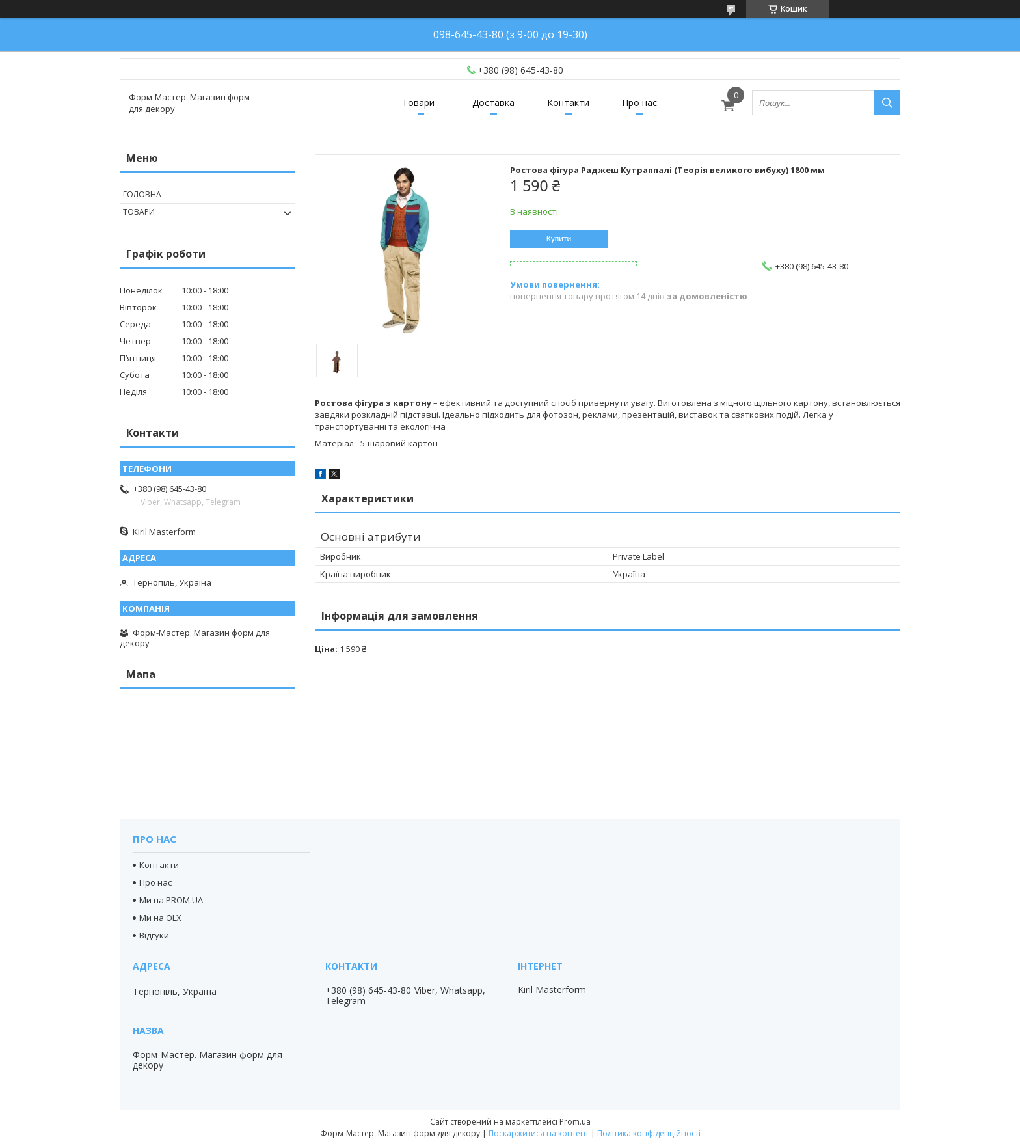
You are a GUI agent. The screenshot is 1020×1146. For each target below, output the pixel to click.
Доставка (493, 102)
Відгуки (154, 935)
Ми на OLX (160, 917)
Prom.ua (575, 1121)
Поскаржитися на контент (539, 1133)
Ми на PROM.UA (171, 900)
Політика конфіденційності (649, 1133)
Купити (558, 238)
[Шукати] (887, 102)
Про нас (639, 102)
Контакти (568, 102)
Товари (418, 102)
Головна (142, 194)
